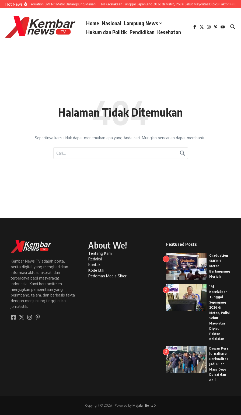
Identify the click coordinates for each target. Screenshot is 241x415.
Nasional (111, 23)
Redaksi (95, 259)
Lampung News (143, 23)
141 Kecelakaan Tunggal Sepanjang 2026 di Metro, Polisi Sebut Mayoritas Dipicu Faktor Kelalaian (219, 312)
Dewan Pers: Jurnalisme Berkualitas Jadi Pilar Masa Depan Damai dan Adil (219, 364)
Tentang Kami (100, 253)
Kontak (94, 264)
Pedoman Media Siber (107, 276)
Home (92, 23)
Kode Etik (96, 270)
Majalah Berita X (144, 405)
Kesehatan (169, 32)
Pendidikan (142, 32)
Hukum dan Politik (106, 32)
